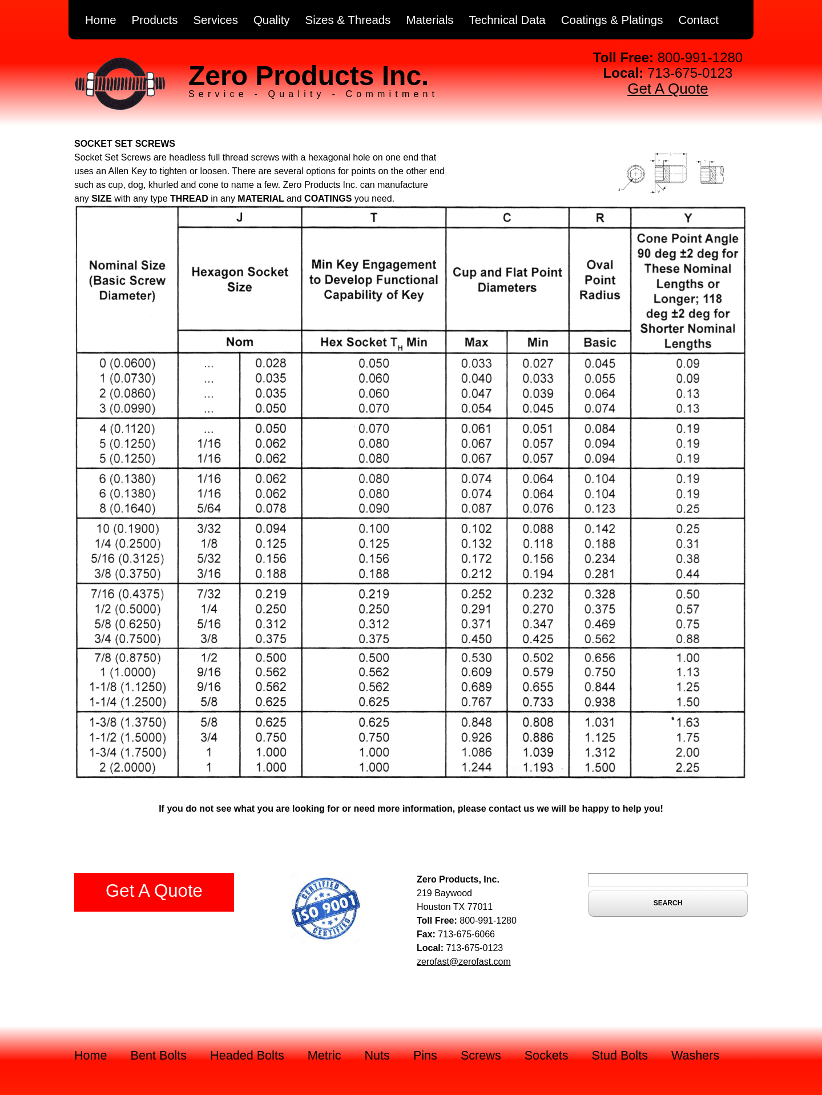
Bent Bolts (159, 1055)
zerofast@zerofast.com (464, 961)
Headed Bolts (247, 1055)
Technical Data (507, 19)
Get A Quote (667, 88)
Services (215, 19)
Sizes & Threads (348, 19)
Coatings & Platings (612, 19)
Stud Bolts (620, 1055)
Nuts (377, 1055)
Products (155, 19)
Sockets (547, 1055)
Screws (481, 1055)
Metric (324, 1055)
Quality (271, 19)
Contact (698, 19)
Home (100, 19)
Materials (429, 19)
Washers (695, 1055)
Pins (425, 1055)
